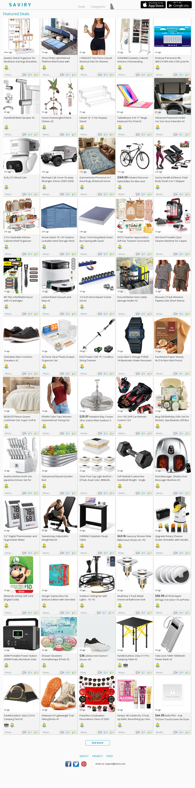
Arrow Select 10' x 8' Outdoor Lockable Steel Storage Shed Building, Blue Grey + (58, 241)
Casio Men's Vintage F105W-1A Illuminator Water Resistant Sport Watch (134, 360)
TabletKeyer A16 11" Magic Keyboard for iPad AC (132, 119)
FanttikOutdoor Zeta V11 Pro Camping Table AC (133, 657)
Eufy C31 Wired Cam (15, 177)
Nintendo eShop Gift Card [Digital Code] (18, 597)
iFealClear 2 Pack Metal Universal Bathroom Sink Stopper (131, 599)
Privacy (97, 756)
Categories (98, 6)
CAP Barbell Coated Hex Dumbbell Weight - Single (131, 478)
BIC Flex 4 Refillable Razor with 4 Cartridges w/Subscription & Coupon (18, 300)
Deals (81, 6)
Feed (109, 756)
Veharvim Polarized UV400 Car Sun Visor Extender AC (170, 119)
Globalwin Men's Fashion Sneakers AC (18, 358)
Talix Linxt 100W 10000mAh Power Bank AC (170, 657)
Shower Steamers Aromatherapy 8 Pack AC (56, 657)
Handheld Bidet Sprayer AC (19, 117)
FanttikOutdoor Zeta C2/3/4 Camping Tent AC (19, 717)
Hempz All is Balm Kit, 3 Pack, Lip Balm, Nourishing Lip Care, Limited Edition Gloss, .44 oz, (133, 719)
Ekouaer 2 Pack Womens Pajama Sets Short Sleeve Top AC (170, 300)
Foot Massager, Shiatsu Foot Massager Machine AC (171, 478)
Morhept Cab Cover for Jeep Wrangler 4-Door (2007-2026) (58, 179)
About (84, 756)
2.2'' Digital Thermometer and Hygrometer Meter (20, 537)
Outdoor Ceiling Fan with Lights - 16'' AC (93, 597)
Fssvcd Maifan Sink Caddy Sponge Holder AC (132, 298)
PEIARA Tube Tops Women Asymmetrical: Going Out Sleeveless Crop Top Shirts (57, 420)
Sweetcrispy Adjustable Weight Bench (55, 537)
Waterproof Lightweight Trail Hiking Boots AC (58, 717)
